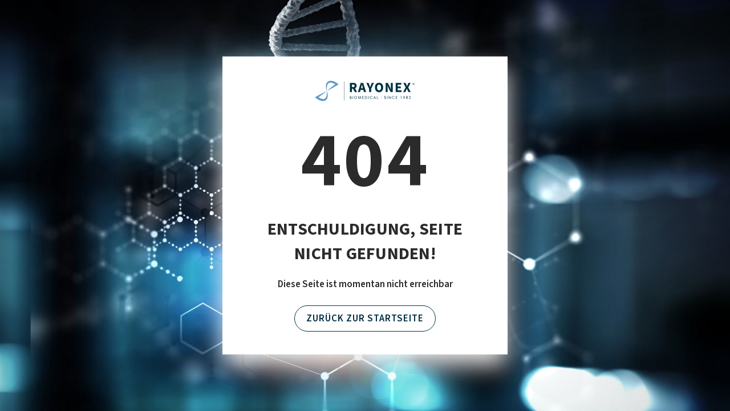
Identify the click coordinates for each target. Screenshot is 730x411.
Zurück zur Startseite (365, 318)
